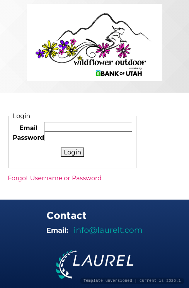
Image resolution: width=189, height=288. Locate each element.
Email (28, 128)
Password (28, 137)
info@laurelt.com (108, 230)
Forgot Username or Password (55, 178)
